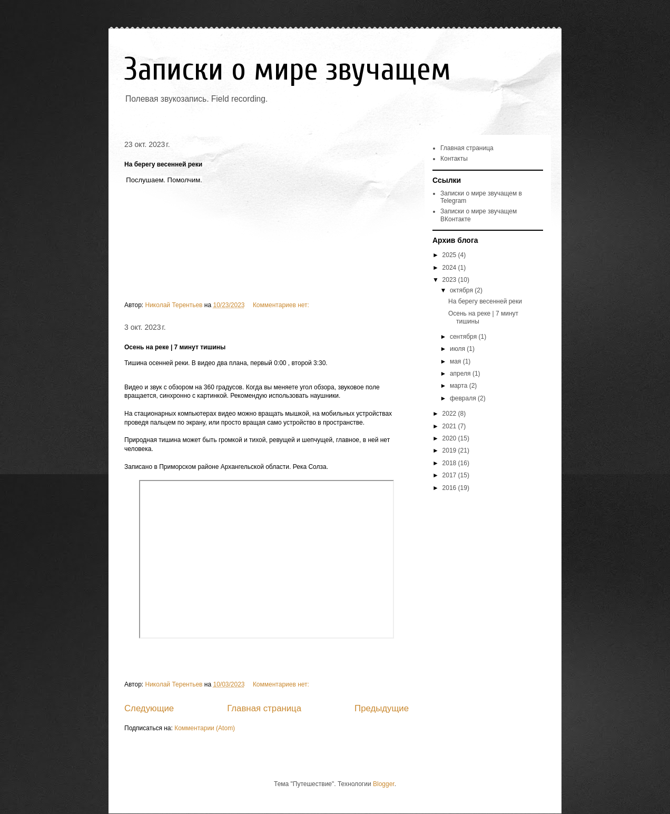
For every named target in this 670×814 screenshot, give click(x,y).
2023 (450, 279)
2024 (450, 267)
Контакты (454, 158)
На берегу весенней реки (163, 164)
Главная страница (264, 708)
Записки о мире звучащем (287, 69)
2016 (450, 488)
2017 (450, 475)
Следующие (149, 708)
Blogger (384, 784)
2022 (450, 413)
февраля (464, 398)
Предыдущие (381, 708)
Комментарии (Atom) (204, 728)
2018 (450, 463)
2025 (450, 255)
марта (459, 385)
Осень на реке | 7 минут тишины (174, 347)
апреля (461, 373)
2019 (450, 450)
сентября (464, 336)
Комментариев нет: (282, 305)
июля (458, 348)
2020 (450, 438)
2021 (450, 426)
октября (462, 290)
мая (456, 361)
